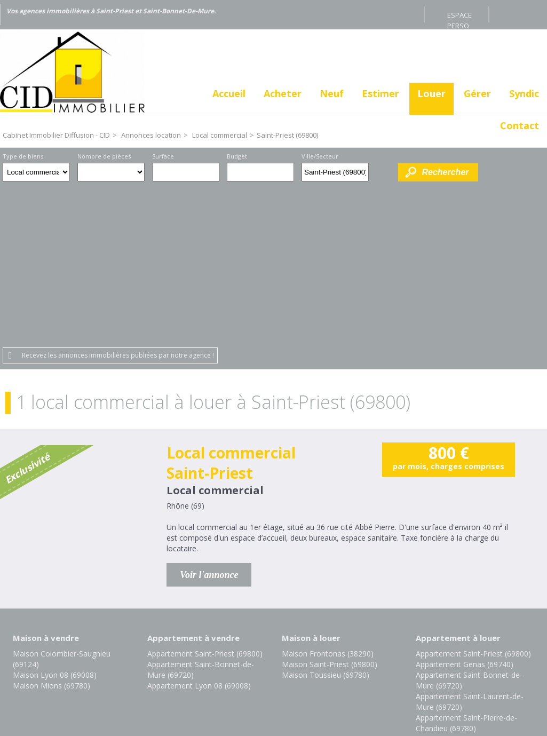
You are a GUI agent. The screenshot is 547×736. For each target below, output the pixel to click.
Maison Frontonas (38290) (328, 494)
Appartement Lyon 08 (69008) (199, 526)
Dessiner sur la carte (383, 172)
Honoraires (238, 663)
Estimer (380, 93)
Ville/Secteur (320, 156)
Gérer (477, 93)
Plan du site (292, 663)
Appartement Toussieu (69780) (469, 580)
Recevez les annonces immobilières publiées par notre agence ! (118, 196)
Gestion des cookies (364, 663)
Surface (163, 156)
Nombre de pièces (104, 156)
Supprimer (361, 175)
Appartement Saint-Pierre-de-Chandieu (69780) (466, 563)
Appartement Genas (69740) (464, 505)
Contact (519, 125)
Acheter (283, 93)
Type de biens (23, 156)
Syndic (524, 93)
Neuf (332, 93)
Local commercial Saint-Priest (231, 303)
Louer (431, 93)
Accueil (228, 93)
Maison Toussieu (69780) (325, 516)
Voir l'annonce (209, 415)
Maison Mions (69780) (51, 526)
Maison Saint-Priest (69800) (329, 505)
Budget (237, 156)
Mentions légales (172, 663)
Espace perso (459, 16)
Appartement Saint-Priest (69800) (205, 494)
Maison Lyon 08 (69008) (55, 516)
